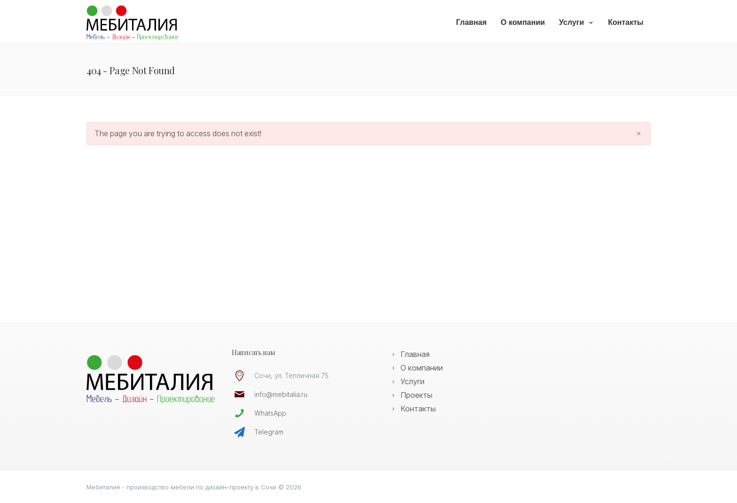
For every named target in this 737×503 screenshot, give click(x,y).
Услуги (576, 22)
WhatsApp (270, 413)
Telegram (268, 432)
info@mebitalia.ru (280, 394)
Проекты (416, 395)
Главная (471, 22)
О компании (523, 22)
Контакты (625, 22)
